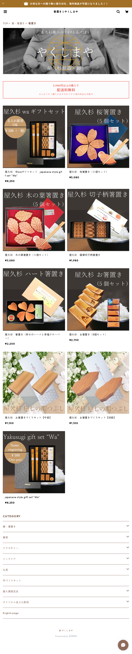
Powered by (66, 636)
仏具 (5, 569)
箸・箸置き (18, 23)
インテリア (9, 559)
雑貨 (5, 537)
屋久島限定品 (11, 591)
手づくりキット (12, 580)
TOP (5, 23)
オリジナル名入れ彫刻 (16, 602)
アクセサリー (11, 548)
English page (11, 613)
